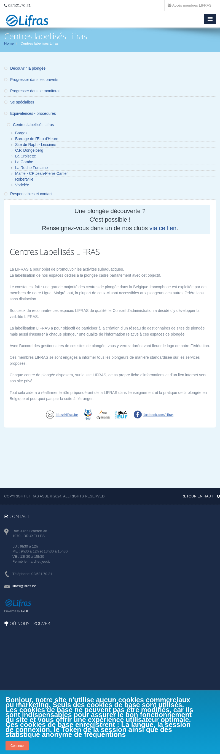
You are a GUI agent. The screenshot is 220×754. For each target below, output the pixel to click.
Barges (21, 133)
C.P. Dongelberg (29, 150)
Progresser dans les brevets (31, 79)
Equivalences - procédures (30, 113)
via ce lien (162, 228)
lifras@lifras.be (24, 586)
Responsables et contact (28, 194)
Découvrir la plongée (24, 68)
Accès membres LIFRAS (189, 5)
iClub (24, 611)
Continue (17, 746)
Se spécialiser (19, 102)
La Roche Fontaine (31, 167)
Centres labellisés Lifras (30, 125)
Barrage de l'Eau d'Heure (36, 139)
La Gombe (24, 162)
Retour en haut (200, 496)
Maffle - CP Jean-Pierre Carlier (41, 173)
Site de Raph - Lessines (35, 144)
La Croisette (25, 156)
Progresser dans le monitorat (32, 91)
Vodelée (22, 185)
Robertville (24, 179)
